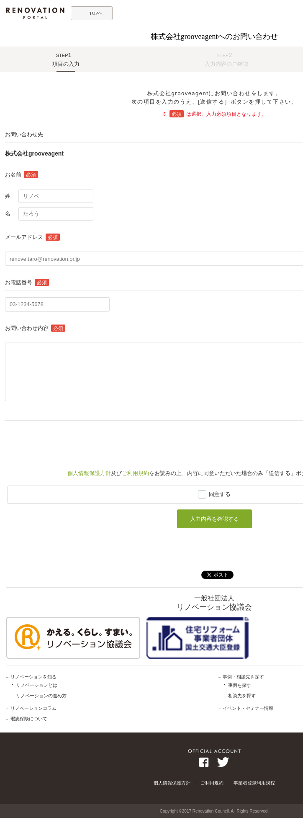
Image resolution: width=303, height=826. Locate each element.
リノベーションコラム (33, 708)
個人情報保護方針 (89, 473)
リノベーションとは (36, 685)
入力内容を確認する (214, 519)
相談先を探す (242, 695)
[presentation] (68, 441)
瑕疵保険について (28, 718)
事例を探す (239, 685)
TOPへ (96, 13)
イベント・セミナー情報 (248, 708)
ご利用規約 (135, 473)
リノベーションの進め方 (41, 695)
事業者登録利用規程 (254, 782)
